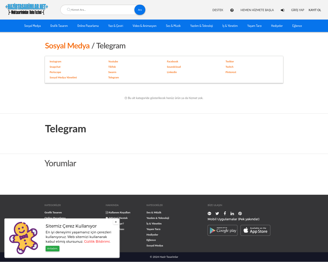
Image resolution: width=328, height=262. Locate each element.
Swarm (112, 72)
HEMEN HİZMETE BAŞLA (257, 10)
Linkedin (172, 72)
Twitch (229, 66)
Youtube (113, 61)
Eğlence (297, 26)
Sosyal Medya (32, 26)
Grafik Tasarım (59, 26)
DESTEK (218, 10)
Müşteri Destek (117, 218)
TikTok (112, 66)
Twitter (230, 61)
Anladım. (52, 248)
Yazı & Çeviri (115, 26)
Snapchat (55, 66)
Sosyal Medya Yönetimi (63, 77)
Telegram (113, 77)
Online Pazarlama (88, 26)
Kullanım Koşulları (118, 212)
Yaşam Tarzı (254, 26)
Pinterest (231, 72)
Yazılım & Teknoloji (201, 26)
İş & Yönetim (230, 26)
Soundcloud (174, 66)
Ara (140, 9)
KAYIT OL (315, 10)
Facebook (172, 61)
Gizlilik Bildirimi (97, 241)
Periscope (55, 72)
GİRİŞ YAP (297, 10)
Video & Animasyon (144, 26)
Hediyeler (277, 26)
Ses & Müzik (173, 26)
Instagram (55, 61)
